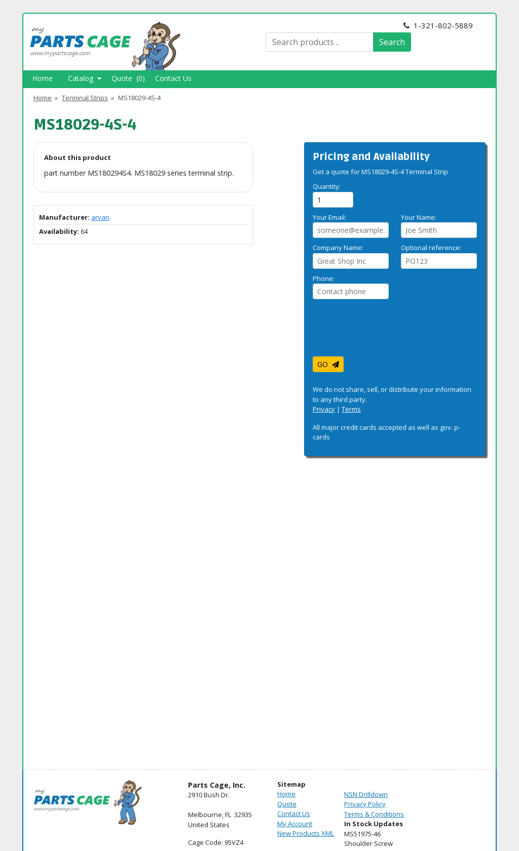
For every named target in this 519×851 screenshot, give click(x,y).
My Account (294, 823)
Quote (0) (128, 78)
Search (392, 42)
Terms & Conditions (374, 814)
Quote (286, 803)
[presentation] (390, 331)
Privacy (324, 409)
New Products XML (305, 833)
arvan (100, 217)
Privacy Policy (365, 803)
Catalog (84, 78)
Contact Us (173, 78)
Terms (351, 409)
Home (42, 78)
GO (328, 364)
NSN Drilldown (366, 794)
